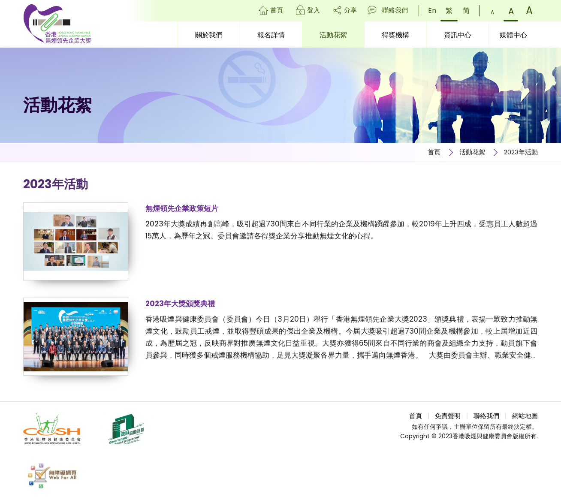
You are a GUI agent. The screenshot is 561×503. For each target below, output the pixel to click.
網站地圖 (525, 416)
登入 (313, 10)
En (432, 10)
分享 (350, 10)
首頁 (276, 10)
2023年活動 (521, 152)
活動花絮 (472, 152)
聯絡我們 (395, 10)
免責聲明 (448, 416)
